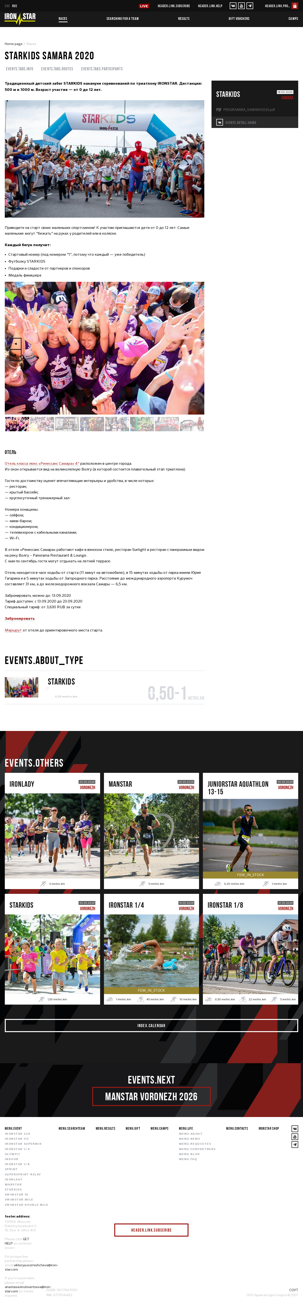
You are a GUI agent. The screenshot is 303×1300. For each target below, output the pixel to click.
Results (184, 18)
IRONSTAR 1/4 (17, 1149)
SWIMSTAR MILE (19, 1199)
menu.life (186, 1128)
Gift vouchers (239, 18)
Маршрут (13, 630)
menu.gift (133, 1128)
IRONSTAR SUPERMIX (23, 1144)
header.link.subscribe (174, 6)
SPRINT (11, 1169)
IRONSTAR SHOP (269, 1128)
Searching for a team (123, 18)
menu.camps (160, 1128)
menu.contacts (237, 1128)
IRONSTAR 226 (17, 1134)
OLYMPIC (12, 1154)
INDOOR (12, 1159)
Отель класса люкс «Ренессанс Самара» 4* (42, 463)
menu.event (13, 1128)
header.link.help (210, 6)
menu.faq (188, 1159)
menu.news (189, 1139)
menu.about (191, 1134)
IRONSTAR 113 (17, 1139)
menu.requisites (195, 1144)
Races (63, 18)
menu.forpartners (197, 1149)
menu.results (106, 1128)
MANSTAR (13, 1184)
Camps (293, 18)
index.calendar (151, 1025)
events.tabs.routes (57, 68)
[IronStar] (19, 19)
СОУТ (293, 1290)
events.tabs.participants (102, 68)
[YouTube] (241, 5)
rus (14, 6)
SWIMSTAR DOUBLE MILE (26, 1205)
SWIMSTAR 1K (17, 1194)
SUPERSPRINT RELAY (23, 1174)
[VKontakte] (233, 5)
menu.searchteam (72, 1128)
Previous (16, 344)
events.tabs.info (19, 68)
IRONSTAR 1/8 (17, 1164)
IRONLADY (14, 1179)
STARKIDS (61, 681)
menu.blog (189, 1154)
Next (16, 355)
